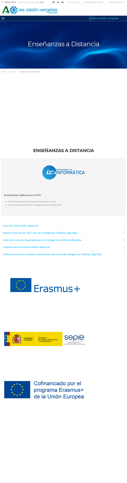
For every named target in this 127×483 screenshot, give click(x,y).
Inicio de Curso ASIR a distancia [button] (20, 225)
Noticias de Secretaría (93, 2)
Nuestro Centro (115, 2)
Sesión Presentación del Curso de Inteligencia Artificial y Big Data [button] (40, 233)
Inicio (3, 72)
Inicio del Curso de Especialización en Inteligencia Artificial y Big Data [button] (42, 240)
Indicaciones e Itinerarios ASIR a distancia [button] (26, 247)
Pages (13, 72)
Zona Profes (73, 2)
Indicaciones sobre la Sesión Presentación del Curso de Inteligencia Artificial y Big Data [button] (52, 254)
